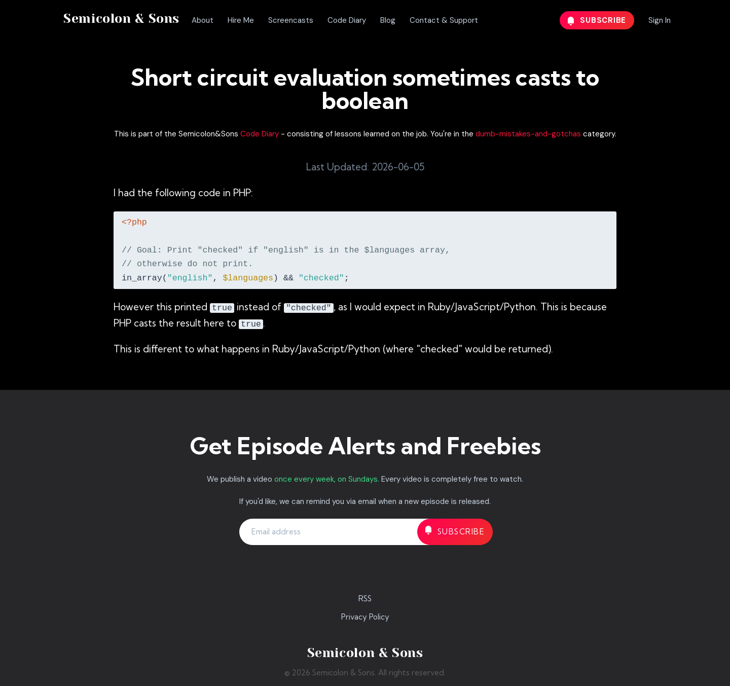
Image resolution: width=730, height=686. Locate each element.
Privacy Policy (365, 617)
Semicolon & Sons (121, 18)
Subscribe (597, 20)
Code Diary (346, 20)
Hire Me (241, 20)
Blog (387, 20)
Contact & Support (444, 20)
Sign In (659, 20)
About (202, 20)
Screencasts (290, 20)
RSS (365, 598)
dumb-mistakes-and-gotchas (528, 134)
